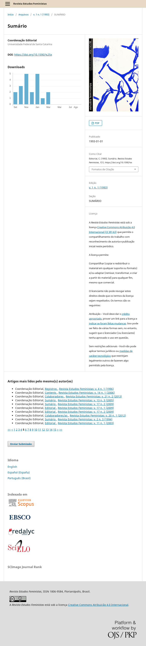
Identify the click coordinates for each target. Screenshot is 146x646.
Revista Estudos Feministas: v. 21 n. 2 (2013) (94, 396)
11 (39, 429)
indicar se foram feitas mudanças (107, 323)
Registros (51, 389)
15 (54, 429)
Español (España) (19, 472)
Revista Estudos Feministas (30, 3)
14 (50, 429)
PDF (96, 123)
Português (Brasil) (19, 478)
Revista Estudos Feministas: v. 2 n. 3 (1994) (85, 419)
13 (47, 429)
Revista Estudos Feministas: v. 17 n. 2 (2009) (86, 404)
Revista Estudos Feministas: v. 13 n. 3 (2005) (86, 400)
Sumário (50, 400)
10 (35, 429)
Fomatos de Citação (103, 169)
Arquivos (23, 14)
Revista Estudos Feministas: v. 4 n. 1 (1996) (86, 389)
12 (43, 429)
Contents (51, 392)
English (12, 467)
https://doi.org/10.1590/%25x (33, 54)
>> (60, 429)
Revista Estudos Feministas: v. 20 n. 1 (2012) (98, 415)
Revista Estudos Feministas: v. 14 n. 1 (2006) (87, 392)
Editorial (50, 408)
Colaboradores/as (56, 415)
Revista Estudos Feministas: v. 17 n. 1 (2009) (86, 408)
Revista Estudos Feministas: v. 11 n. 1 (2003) (86, 423)
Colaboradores (54, 396)
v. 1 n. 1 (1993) (41, 14)
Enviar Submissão (21, 444)
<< (9, 429)
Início (11, 14)
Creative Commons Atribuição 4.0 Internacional (98, 605)
